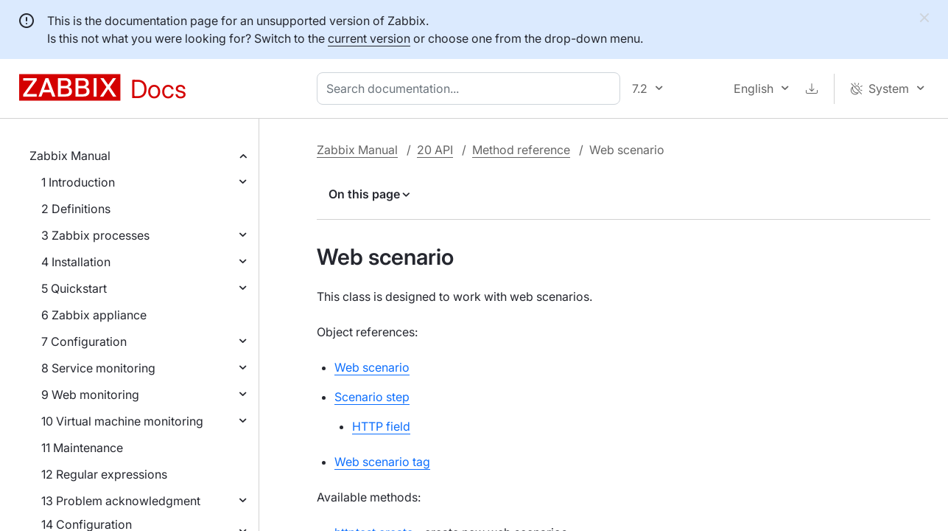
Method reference (521, 149)
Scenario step (372, 396)
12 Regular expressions (104, 474)
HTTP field (381, 426)
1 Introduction (78, 182)
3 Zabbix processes (95, 235)
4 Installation (75, 261)
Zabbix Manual (69, 155)
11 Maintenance (82, 447)
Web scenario (372, 367)
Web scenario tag (382, 461)
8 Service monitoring (98, 368)
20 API (435, 149)
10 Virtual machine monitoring (122, 421)
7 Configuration (84, 341)
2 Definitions (75, 208)
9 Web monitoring (90, 394)
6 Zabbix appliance (94, 315)
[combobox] (471, 88)
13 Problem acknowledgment (120, 500)
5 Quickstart (74, 288)
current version (369, 38)
